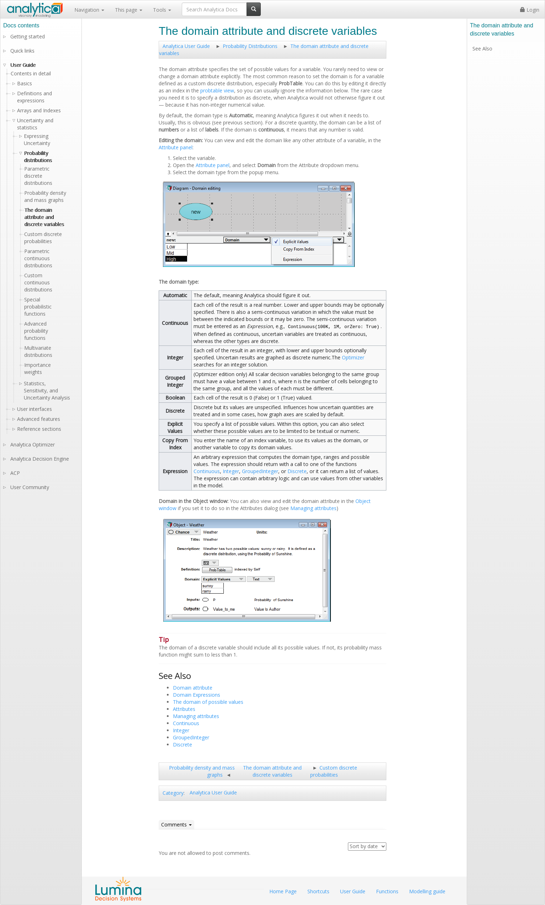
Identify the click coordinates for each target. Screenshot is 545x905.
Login (529, 9)
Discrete (297, 471)
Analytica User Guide (186, 46)
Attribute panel (175, 147)
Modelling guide (427, 891)
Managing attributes (313, 508)
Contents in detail (31, 73)
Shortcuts (318, 891)
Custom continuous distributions (38, 282)
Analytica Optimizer (32, 444)
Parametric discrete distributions (38, 175)
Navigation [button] (89, 9)
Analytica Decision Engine (39, 458)
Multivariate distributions (38, 351)
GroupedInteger (260, 471)
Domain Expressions (196, 694)
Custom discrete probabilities (333, 771)
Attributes (184, 709)
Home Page (283, 891)
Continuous (207, 471)
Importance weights (37, 368)
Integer (231, 471)
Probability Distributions (250, 46)
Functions (387, 891)
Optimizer (353, 357)
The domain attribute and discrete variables (272, 771)
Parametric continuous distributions (38, 258)
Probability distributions (38, 157)
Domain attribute (192, 687)
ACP (15, 473)
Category (173, 792)
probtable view (217, 90)
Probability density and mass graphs (45, 196)
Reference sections (39, 428)
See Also (482, 48)
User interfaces (34, 409)
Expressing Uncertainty (37, 139)
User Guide (23, 64)
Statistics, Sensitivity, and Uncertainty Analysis (47, 390)
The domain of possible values (208, 701)
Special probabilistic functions (38, 306)
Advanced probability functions (36, 330)
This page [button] (128, 9)
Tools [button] (162, 9)
